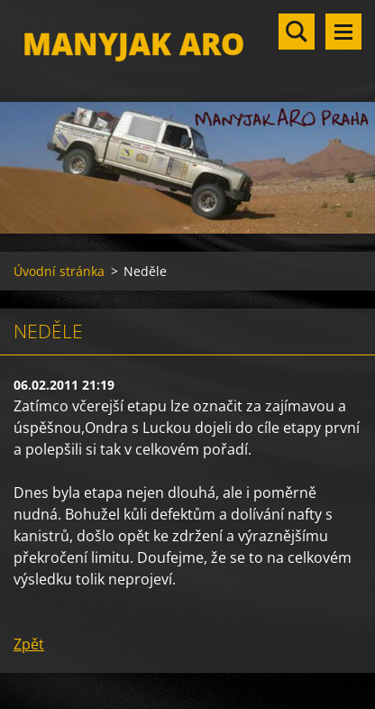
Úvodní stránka (59, 271)
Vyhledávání (297, 32)
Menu (343, 32)
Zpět (29, 644)
